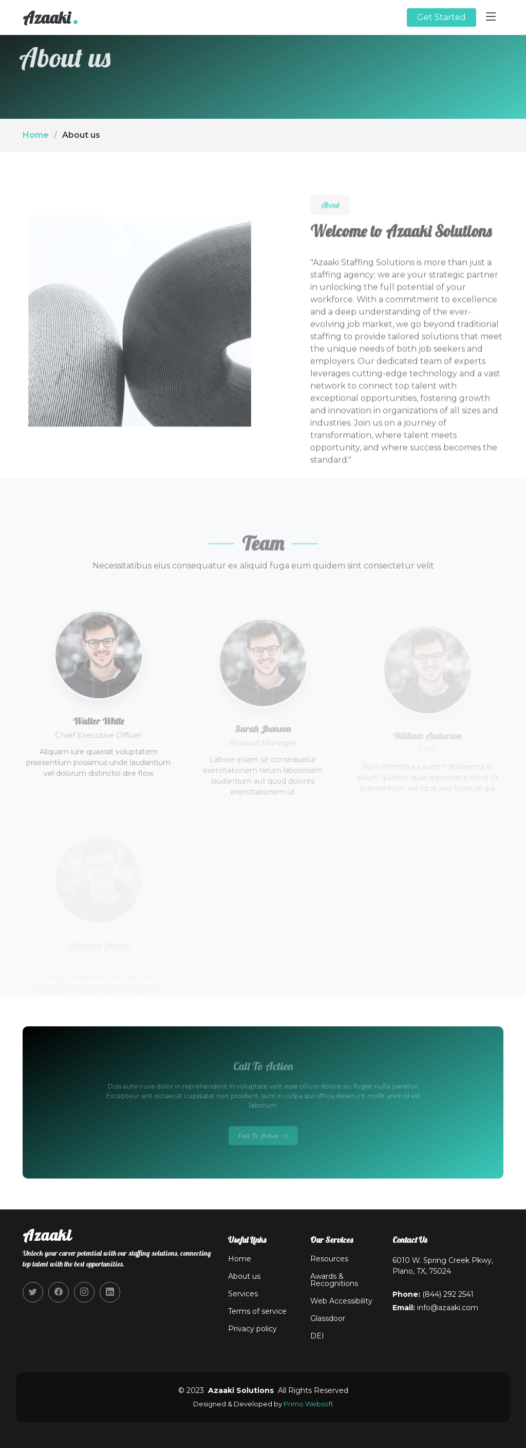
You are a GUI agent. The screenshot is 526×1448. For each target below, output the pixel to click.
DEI (317, 1336)
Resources (329, 1258)
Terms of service (257, 1311)
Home (36, 135)
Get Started (441, 17)
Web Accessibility (341, 1301)
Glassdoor (327, 1318)
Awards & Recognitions (334, 1280)
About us (244, 1276)
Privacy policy (252, 1328)
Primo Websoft (308, 1404)
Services (243, 1293)
